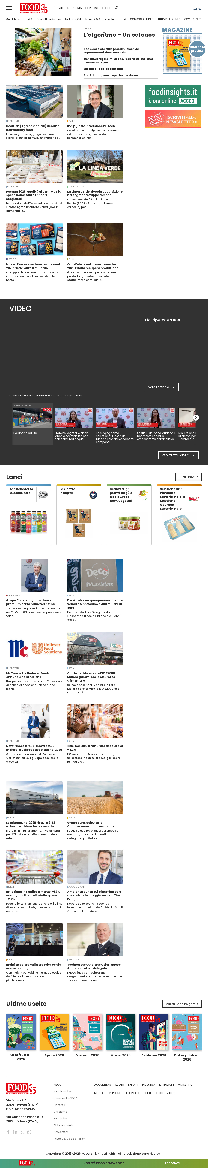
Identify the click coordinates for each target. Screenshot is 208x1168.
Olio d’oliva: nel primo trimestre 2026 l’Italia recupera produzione (92, 266)
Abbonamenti (63, 1125)
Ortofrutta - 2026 (21, 1057)
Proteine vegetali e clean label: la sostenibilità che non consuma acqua (71, 436)
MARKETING (185, 1085)
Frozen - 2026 (87, 1055)
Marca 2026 (92, 19)
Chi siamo (60, 1112)
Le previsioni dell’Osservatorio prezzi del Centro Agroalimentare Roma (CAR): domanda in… (34, 207)
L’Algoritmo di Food (114, 19)
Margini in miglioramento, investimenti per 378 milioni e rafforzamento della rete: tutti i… (33, 834)
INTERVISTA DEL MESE (169, 19)
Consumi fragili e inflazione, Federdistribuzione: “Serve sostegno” (118, 60)
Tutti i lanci (189, 477)
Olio (71, 259)
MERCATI (99, 1093)
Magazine (177, 30)
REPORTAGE (132, 1093)
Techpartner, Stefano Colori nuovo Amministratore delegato (94, 966)
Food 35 (29, 19)
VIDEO (171, 1093)
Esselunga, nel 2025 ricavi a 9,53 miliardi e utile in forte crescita (30, 824)
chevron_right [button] (196, 418)
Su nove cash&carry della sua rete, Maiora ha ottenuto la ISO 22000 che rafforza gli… (93, 688)
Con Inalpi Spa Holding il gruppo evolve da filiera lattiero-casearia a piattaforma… (33, 976)
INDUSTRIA (74, 8)
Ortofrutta (76, 187)
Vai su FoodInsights (183, 1004)
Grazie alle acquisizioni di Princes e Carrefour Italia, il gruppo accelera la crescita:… (32, 758)
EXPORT (133, 1085)
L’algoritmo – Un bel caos (119, 34)
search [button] (116, 8)
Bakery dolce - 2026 (187, 1057)
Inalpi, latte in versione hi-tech (91, 126)
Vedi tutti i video (178, 455)
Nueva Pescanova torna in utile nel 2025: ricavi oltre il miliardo (33, 266)
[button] (9, 8)
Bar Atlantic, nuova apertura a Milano (111, 75)
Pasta (72, 818)
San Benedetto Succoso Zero (21, 491)
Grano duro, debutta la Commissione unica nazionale (90, 824)
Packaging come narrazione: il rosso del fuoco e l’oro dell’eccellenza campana (115, 437)
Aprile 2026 (54, 1055)
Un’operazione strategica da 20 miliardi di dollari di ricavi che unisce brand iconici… (34, 685)
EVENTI (119, 1085)
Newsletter (61, 1132)
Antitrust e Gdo (73, 19)
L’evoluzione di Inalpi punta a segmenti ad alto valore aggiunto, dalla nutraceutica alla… (94, 134)
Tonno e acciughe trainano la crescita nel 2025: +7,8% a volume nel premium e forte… (33, 612)
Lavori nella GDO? (65, 1098)
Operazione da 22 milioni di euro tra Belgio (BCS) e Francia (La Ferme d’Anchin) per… (92, 203)
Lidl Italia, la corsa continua (103, 69)
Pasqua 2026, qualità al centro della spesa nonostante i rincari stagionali (33, 195)
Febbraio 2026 (153, 1055)
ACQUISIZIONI (76, 887)
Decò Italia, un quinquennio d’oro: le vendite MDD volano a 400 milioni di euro (95, 604)
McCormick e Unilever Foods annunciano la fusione (28, 675)
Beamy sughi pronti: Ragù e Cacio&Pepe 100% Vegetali (121, 495)
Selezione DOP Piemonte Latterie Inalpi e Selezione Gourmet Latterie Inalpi (172, 499)
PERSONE (92, 8)
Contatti (59, 1105)
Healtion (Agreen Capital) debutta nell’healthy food (33, 128)
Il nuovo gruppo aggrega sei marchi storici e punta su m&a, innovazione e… (33, 136)
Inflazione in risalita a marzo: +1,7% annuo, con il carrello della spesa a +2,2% (33, 895)
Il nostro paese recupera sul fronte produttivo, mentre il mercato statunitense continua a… (91, 276)
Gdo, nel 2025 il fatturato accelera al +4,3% (95, 748)
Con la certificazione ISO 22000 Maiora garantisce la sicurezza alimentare (91, 677)
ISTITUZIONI (166, 1085)
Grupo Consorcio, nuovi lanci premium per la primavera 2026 (30, 602)
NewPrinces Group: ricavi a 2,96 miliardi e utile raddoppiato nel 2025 (34, 748)
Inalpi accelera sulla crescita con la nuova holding (33, 966)
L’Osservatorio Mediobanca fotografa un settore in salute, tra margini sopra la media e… (94, 758)
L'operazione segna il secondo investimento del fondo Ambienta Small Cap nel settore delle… (95, 907)
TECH (106, 8)
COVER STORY (192, 19)
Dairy (71, 121)
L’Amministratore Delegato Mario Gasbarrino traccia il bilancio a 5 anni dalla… (93, 616)
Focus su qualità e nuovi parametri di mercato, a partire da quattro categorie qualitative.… (93, 834)
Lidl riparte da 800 (25, 433)
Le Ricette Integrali (67, 491)
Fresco (11, 259)
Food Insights (63, 1091)
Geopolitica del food (49, 19)
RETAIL (58, 8)
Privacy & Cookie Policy (69, 1139)
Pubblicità (60, 1118)
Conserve (13, 595)
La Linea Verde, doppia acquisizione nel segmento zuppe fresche (95, 193)
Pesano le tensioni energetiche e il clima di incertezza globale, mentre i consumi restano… (34, 907)
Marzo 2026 (121, 1055)
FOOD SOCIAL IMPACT (142, 19)
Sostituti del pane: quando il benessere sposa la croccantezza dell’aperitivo (156, 436)
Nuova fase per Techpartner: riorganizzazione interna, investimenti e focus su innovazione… (94, 976)
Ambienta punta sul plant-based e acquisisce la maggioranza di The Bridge (94, 895)
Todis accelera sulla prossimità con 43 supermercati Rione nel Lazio (111, 50)
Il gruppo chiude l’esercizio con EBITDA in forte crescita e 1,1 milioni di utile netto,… (32, 276)
